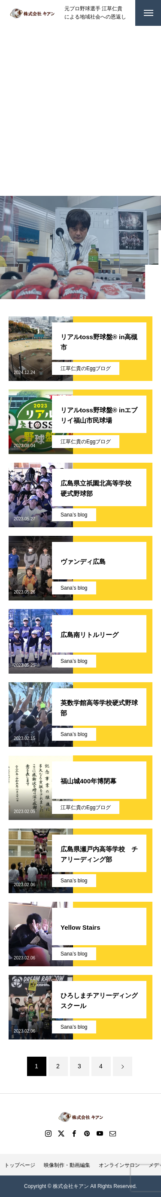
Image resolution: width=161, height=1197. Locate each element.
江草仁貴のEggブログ (86, 368)
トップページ (19, 1165)
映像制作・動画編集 (67, 1165)
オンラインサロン (119, 1165)
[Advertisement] (80, 111)
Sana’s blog (74, 515)
